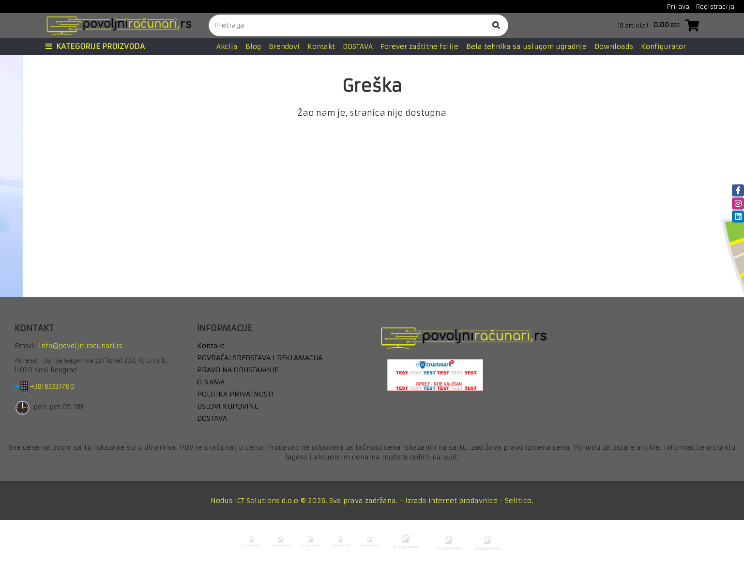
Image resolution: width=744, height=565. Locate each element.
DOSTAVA (358, 46)
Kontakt (321, 46)
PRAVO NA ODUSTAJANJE (237, 370)
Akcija (227, 46)
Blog (253, 46)
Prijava (678, 6)
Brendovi (284, 46)
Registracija (715, 6)
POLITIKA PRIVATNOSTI (235, 394)
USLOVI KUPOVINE (227, 406)
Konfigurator (663, 46)
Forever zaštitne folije (419, 46)
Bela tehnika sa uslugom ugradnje (526, 46)
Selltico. (519, 500)
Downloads (613, 46)
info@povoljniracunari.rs (80, 346)
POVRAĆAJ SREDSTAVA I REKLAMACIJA (259, 357)
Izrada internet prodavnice (451, 500)
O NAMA (211, 382)
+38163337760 (60, 387)
